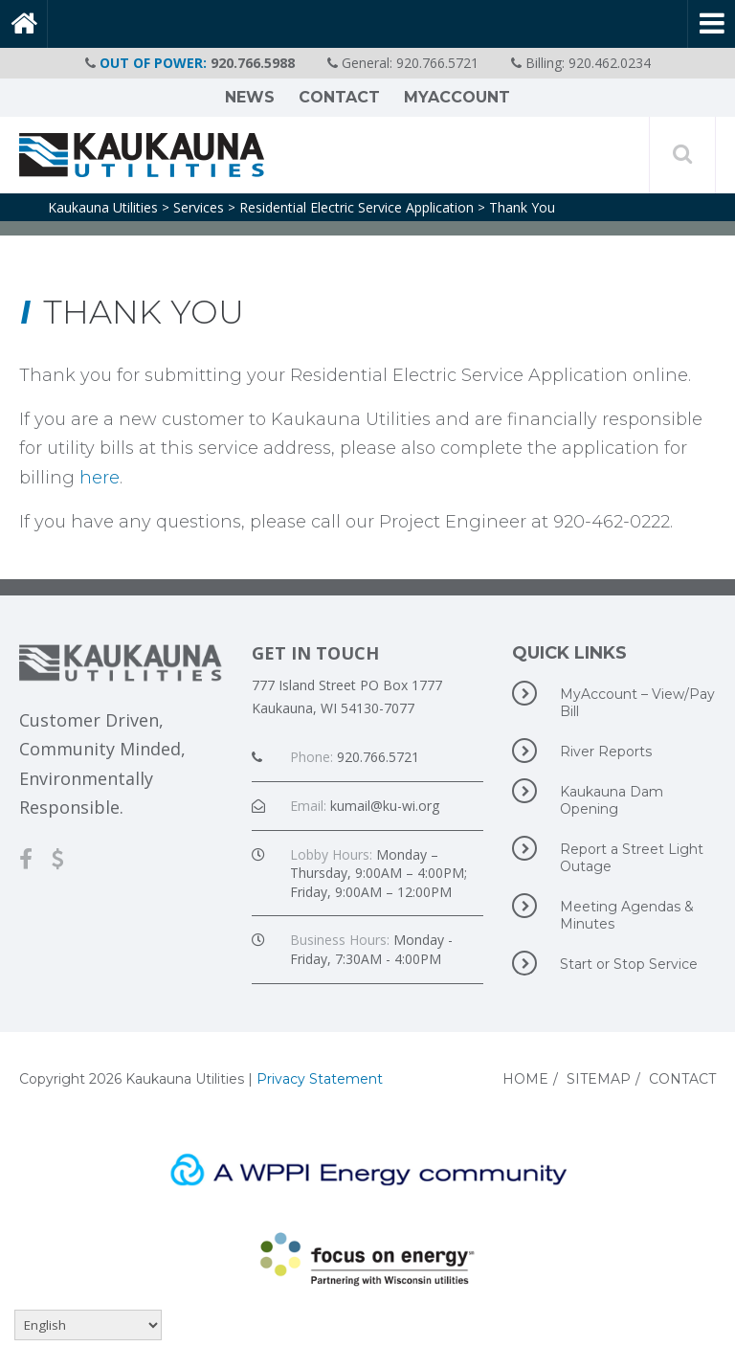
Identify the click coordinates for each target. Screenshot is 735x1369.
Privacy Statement (319, 1079)
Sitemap (599, 1079)
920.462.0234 (609, 63)
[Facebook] (35, 858)
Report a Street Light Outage (607, 855)
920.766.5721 (437, 63)
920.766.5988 (253, 63)
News (250, 97)
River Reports (582, 750)
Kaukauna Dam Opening (587, 798)
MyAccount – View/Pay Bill (613, 700)
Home (525, 1079)
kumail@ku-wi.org (384, 806)
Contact (339, 97)
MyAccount (457, 97)
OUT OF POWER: (153, 63)
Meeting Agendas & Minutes (603, 912)
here (99, 477)
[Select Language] (88, 1325)
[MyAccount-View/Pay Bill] (67, 858)
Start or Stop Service (605, 963)
